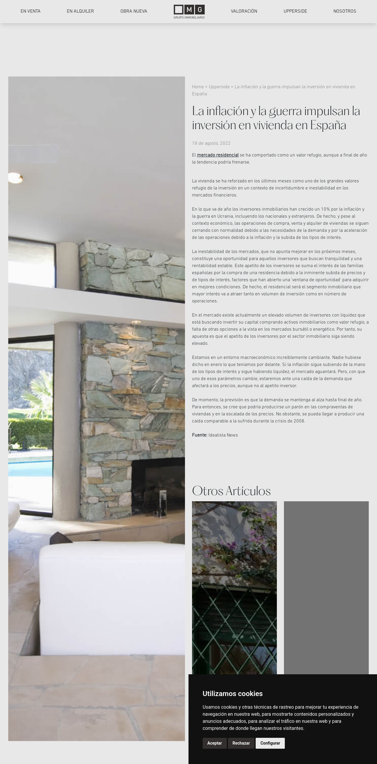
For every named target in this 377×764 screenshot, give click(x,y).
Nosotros (344, 11)
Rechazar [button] (241, 743)
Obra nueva (133, 11)
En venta (31, 11)
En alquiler (80, 11)
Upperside (295, 11)
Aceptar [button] (214, 743)
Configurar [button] (270, 743)
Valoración (244, 11)
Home (198, 87)
